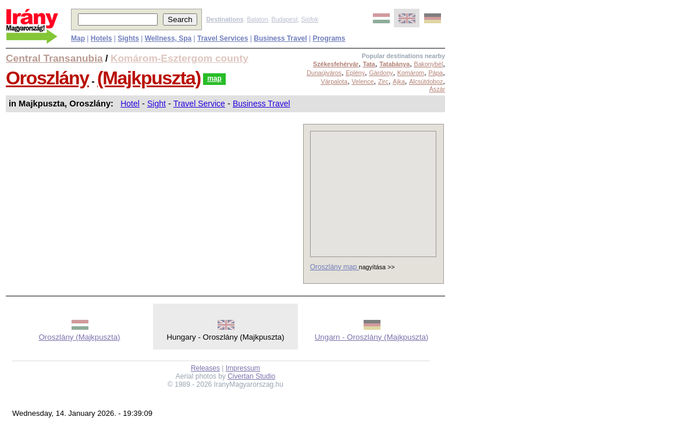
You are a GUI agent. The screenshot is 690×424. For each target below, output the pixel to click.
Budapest (285, 19)
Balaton (257, 19)
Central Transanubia (54, 58)
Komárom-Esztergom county (179, 58)
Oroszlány (47, 77)
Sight (156, 103)
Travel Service (199, 103)
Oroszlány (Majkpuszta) (79, 337)
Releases (205, 368)
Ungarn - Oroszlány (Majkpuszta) (372, 337)
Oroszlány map (334, 267)
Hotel (130, 103)
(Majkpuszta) (149, 77)
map (214, 78)
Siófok (309, 19)
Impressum (243, 368)
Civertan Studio (251, 376)
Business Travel (261, 103)
